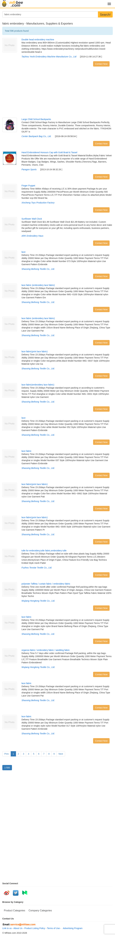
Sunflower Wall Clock (32, 219)
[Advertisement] (57, 93)
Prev (6, 754)
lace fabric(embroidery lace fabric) (38, 384)
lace (24, 252)
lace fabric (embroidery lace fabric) (38, 285)
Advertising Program (72, 928)
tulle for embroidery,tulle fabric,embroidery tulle (44, 550)
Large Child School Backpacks (36, 119)
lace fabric (27, 451)
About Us (18, 928)
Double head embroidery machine (38, 39)
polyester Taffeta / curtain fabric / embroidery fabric (46, 583)
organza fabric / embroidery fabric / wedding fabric (46, 650)
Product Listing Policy (34, 928)
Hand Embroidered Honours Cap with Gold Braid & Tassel (49, 152)
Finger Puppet (28, 185)
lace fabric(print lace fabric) (35, 351)
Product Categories (14, 910)
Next (61, 754)
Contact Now (101, 64)
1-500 (7, 767)
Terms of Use (53, 928)
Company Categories (40, 910)
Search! (105, 14)
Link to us (7, 928)
